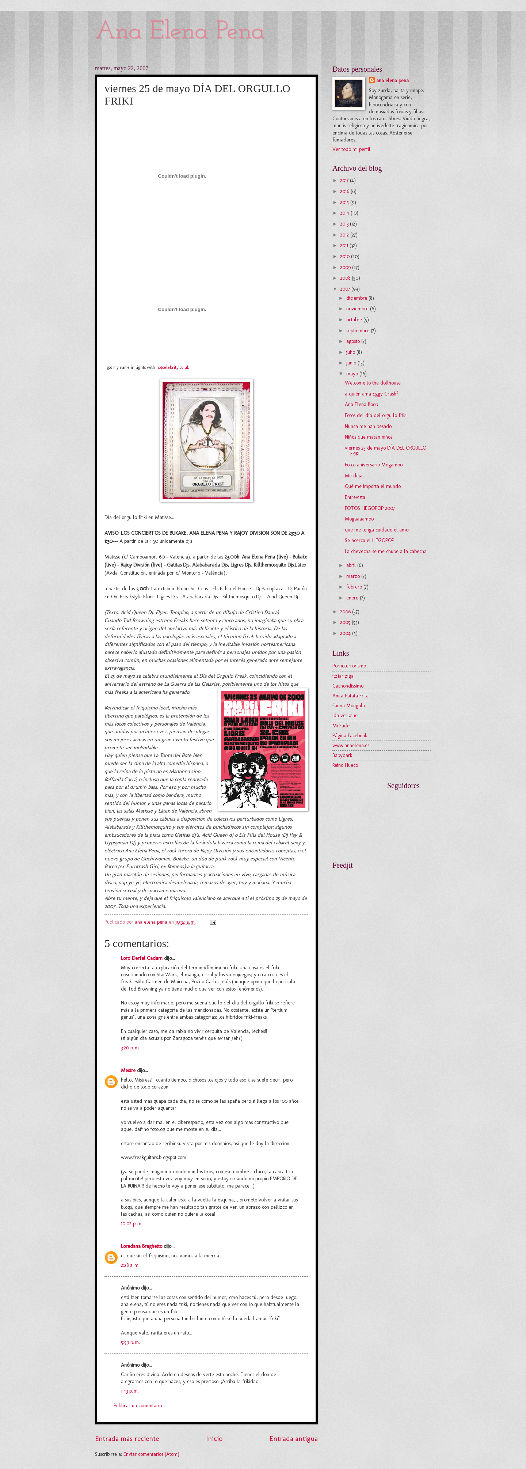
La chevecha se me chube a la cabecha (386, 551)
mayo (352, 374)
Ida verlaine (345, 715)
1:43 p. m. (130, 1391)
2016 (345, 191)
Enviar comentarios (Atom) (151, 1454)
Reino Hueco (345, 765)
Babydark (342, 755)
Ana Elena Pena (180, 32)
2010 (345, 256)
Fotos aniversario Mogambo (374, 465)
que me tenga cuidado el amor (377, 530)
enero (353, 598)
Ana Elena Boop (361, 404)
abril (351, 565)
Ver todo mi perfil (351, 149)
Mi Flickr (341, 726)
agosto (353, 341)
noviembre (358, 309)
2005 (346, 622)
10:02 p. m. (131, 1223)
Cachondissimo (347, 686)
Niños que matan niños (368, 437)
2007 (345, 289)
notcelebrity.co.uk (172, 367)
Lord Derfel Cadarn (142, 958)
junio (352, 363)
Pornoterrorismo (349, 666)
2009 (346, 267)
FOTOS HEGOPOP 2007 (370, 508)
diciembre (357, 298)
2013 (345, 224)
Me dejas (354, 476)
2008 (346, 278)
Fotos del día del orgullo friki (376, 415)
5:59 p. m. (130, 1342)
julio (351, 352)
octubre (354, 320)
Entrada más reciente (127, 1438)
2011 (345, 245)
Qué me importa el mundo (373, 486)
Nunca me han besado (368, 426)
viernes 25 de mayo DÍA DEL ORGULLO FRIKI (385, 451)
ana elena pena (392, 80)
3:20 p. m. (130, 1048)
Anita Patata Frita (350, 696)
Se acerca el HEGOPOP (369, 540)
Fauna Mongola (348, 706)
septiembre (358, 331)
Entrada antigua (294, 1438)
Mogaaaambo (359, 519)
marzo (353, 576)
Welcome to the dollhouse (373, 383)
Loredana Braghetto (141, 1246)
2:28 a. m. (130, 1265)
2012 (345, 235)
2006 (346, 612)
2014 (345, 213)
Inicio (214, 1438)
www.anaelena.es (350, 745)
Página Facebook (349, 735)
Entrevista (355, 497)
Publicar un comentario (138, 1405)
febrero (354, 587)
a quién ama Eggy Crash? (372, 394)
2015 (345, 202)
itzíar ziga (343, 676)
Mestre (128, 1070)
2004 (346, 633)
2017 (345, 180)
